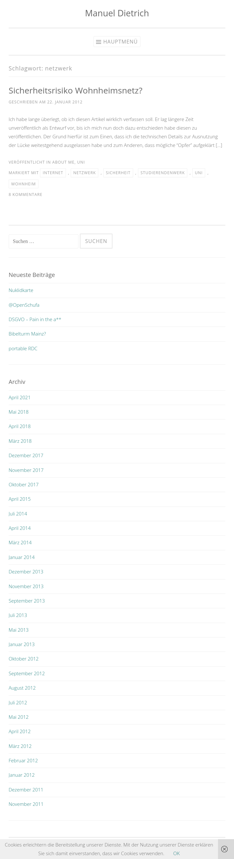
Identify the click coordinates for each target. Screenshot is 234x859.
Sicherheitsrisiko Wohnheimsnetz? (75, 90)
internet (53, 172)
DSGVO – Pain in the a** (35, 319)
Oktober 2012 (24, 658)
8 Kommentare (26, 194)
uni (81, 162)
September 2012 (27, 673)
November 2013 (26, 586)
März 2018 (20, 441)
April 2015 (20, 499)
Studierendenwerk (163, 172)
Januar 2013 (22, 644)
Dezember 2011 (26, 789)
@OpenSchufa (24, 305)
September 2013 (27, 600)
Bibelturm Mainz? (27, 333)
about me (63, 162)
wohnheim (23, 184)
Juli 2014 (18, 513)
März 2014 (20, 542)
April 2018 (20, 426)
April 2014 (20, 528)
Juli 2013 (18, 615)
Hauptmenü (120, 41)
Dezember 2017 (26, 455)
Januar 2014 (22, 557)
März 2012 (20, 746)
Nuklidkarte (21, 290)
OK (176, 853)
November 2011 (26, 804)
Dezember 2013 (26, 571)
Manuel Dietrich (117, 13)
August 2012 (22, 688)
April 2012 (20, 731)
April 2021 (20, 397)
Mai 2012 (18, 717)
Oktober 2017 (24, 484)
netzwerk (84, 172)
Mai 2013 (18, 630)
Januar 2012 (22, 775)
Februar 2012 (23, 760)
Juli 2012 (18, 702)
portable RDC (23, 348)
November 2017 (26, 470)
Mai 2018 (18, 412)
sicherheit (118, 172)
